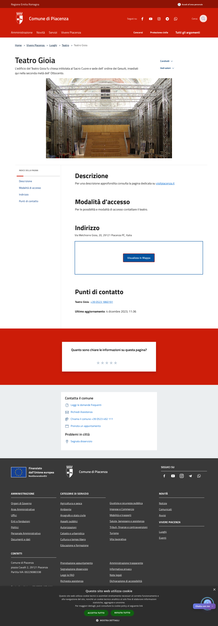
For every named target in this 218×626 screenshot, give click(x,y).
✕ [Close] (212, 606)
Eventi (162, 538)
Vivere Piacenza (35, 45)
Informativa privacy (121, 569)
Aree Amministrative (23, 509)
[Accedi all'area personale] (190, 4)
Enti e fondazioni (20, 521)
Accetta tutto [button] (96, 612)
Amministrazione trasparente (126, 563)
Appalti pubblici (69, 521)
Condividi (167, 61)
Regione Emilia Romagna (25, 4)
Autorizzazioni (68, 527)
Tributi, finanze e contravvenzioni (129, 527)
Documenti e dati (20, 539)
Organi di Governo (21, 503)
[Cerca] (203, 19)
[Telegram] (165, 18)
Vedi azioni (167, 68)
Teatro (65, 45)
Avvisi (162, 515)
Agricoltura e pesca (71, 503)
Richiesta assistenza (71, 581)
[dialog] (109, 606)
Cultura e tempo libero (73, 539)
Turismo (114, 533)
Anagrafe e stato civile (73, 515)
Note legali (116, 575)
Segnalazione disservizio (74, 569)
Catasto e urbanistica (72, 533)
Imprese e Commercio (122, 509)
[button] (109, 620)
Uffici (14, 515)
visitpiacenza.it (165, 183)
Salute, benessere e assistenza (127, 521)
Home (18, 45)
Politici (15, 527)
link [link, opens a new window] (141, 605)
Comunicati (165, 509)
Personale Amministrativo (25, 533)
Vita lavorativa (118, 539)
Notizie (163, 503)
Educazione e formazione (74, 545)
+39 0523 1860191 (102, 302)
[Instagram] (156, 18)
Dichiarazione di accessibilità (126, 581)
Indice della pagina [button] (28, 170)
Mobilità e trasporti (120, 515)
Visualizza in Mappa (138, 258)
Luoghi (53, 45)
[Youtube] (148, 18)
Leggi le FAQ (67, 575)
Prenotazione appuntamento (76, 563)
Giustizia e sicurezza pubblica (126, 503)
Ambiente (65, 509)
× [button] (214, 589)
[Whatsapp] (173, 18)
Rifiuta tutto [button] (122, 612)
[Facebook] (140, 18)
